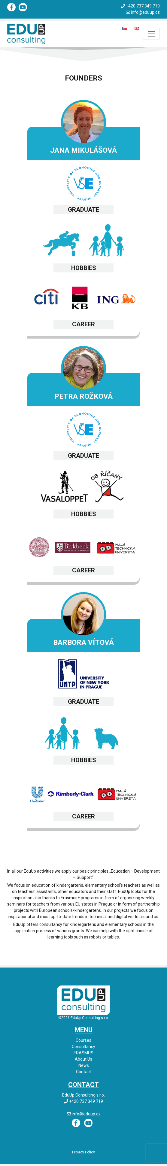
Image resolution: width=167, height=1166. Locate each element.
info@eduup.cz (145, 12)
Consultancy (83, 1046)
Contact (83, 1071)
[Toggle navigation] (151, 34)
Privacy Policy (83, 1152)
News (83, 1065)
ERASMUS (83, 1052)
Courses (83, 1040)
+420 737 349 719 (143, 6)
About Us (83, 1059)
